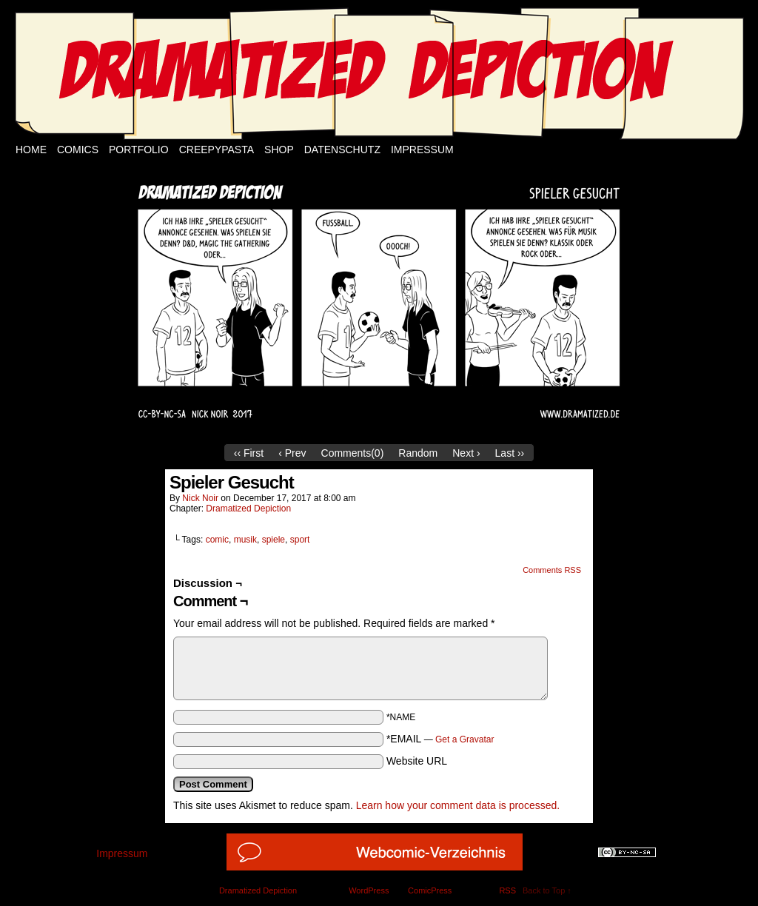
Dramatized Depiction (248, 508)
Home (31, 149)
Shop (279, 149)
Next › (466, 453)
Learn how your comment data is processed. (458, 805)
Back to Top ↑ (547, 890)
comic (217, 539)
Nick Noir (200, 498)
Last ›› (510, 453)
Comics (77, 149)
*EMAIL (440, 739)
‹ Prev (292, 453)
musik (245, 539)
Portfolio (139, 149)
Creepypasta (216, 149)
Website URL (416, 761)
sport (300, 539)
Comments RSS (552, 570)
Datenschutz (342, 149)
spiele (273, 539)
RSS (507, 890)
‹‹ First (249, 453)
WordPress (369, 890)
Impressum (422, 149)
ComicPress (430, 890)
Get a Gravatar (464, 739)
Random (417, 453)
